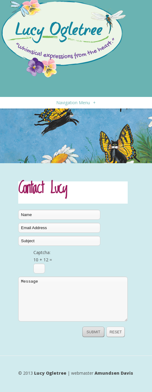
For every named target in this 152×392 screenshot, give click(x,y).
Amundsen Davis (114, 373)
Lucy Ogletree (50, 373)
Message (73, 299)
